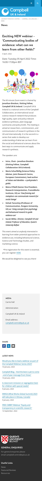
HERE (18, 253)
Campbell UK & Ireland (29, 19)
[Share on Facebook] (4, 346)
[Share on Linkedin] (8, 346)
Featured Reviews (8, 470)
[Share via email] (13, 346)
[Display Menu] (31, 3)
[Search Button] (37, 3)
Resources (5, 473)
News (2, 21)
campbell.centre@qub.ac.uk (17, 323)
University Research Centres (10, 19)
